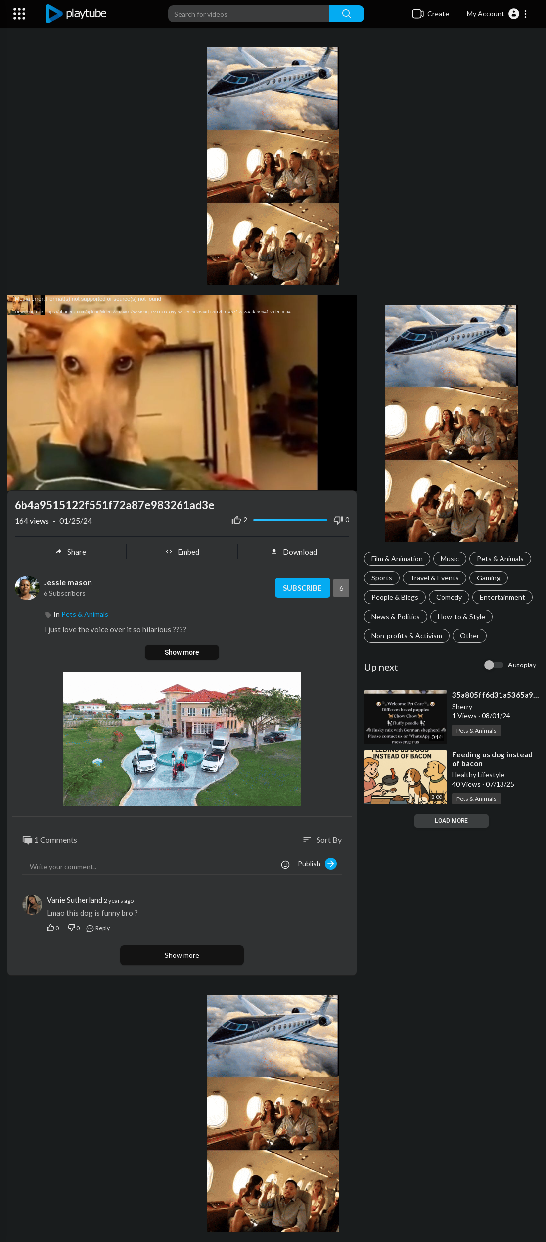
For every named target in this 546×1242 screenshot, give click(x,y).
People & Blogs (394, 597)
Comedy (449, 597)
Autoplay (522, 665)
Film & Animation (397, 558)
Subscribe (302, 587)
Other (469, 635)
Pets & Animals (500, 558)
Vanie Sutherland (74, 899)
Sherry (462, 706)
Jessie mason (68, 582)
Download (294, 551)
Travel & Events (434, 578)
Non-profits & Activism (406, 635)
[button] (497, 13)
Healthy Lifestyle (478, 774)
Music (450, 558)
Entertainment (502, 597)
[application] (182, 393)
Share (70, 551)
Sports (381, 578)
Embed (182, 551)
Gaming (488, 578)
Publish (317, 864)
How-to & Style (461, 616)
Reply (98, 928)
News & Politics (395, 616)
